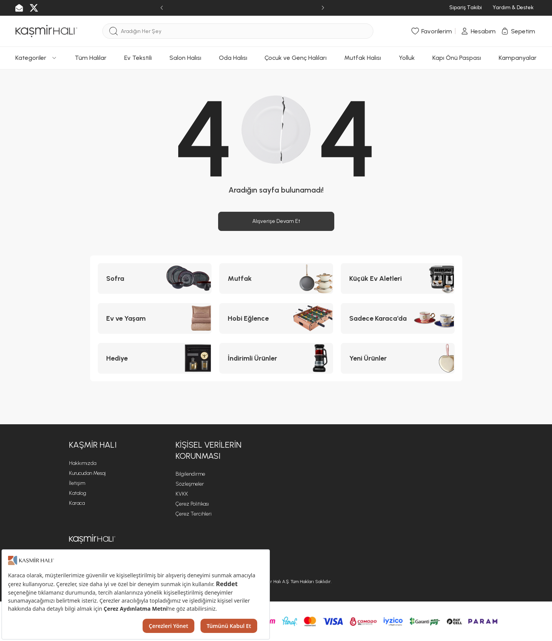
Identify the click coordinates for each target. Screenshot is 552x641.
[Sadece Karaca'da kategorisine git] (398, 318)
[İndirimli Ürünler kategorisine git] (276, 358)
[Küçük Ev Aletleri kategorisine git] (398, 278)
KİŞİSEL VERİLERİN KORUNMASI (209, 450)
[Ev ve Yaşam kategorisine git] (155, 318)
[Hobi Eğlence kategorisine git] (276, 318)
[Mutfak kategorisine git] (276, 278)
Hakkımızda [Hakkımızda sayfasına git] (82, 463)
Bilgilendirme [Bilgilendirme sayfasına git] (190, 474)
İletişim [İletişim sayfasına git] (77, 483)
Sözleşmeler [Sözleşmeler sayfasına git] (190, 484)
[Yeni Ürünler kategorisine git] (398, 358)
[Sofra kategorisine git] (155, 278)
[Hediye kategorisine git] (155, 358)
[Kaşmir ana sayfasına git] (92, 539)
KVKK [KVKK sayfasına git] (182, 494)
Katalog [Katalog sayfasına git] (77, 493)
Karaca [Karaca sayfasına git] (77, 503)
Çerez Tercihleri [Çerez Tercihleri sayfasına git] (194, 514)
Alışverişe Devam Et (276, 221)
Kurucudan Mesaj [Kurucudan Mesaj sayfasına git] (87, 473)
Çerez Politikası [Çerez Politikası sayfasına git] (192, 504)
